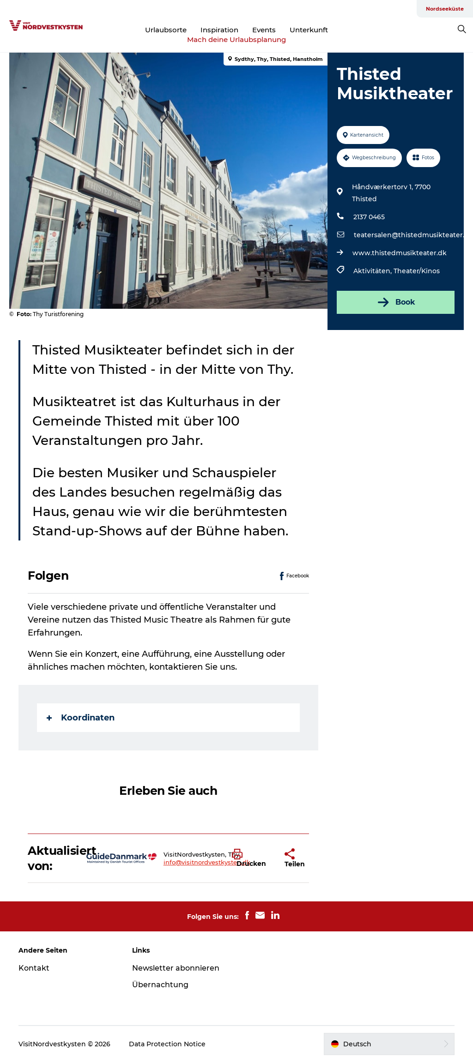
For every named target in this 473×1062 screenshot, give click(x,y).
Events (264, 29)
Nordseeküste (445, 9)
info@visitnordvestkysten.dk (207, 862)
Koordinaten (81, 718)
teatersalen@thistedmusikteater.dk (413, 235)
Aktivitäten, (373, 271)
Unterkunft (309, 29)
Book (395, 302)
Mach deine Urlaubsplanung (236, 39)
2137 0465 (369, 217)
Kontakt (33, 968)
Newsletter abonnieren (175, 968)
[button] (251, 858)
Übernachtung (160, 984)
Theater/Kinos (417, 271)
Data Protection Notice (167, 1044)
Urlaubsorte (166, 29)
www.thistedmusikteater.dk (399, 253)
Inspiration (219, 29)
